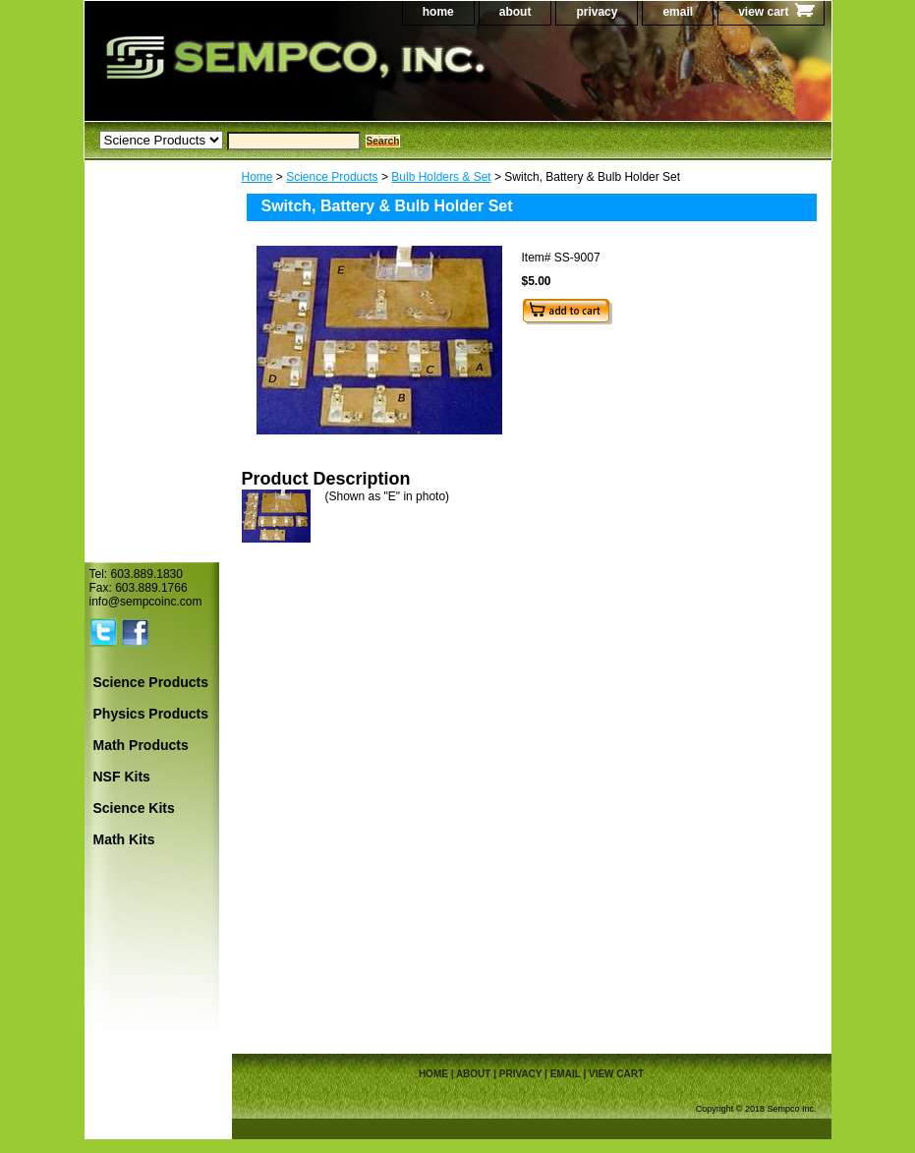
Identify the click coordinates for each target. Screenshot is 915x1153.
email (677, 12)
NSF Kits (121, 776)
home (438, 12)
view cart (763, 12)
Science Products (331, 177)
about (515, 12)
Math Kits (124, 839)
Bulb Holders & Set (440, 177)
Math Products (141, 745)
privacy (596, 12)
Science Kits (134, 808)
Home (257, 177)
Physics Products (151, 713)
